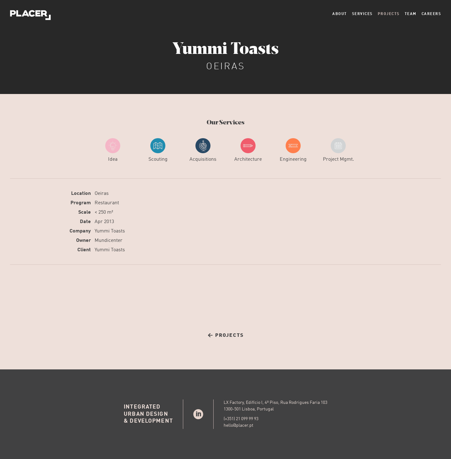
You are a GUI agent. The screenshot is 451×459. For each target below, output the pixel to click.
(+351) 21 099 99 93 (241, 419)
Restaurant (107, 203)
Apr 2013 (104, 221)
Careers (431, 14)
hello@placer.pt (238, 425)
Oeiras (102, 193)
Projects (389, 14)
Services (362, 14)
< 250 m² (104, 212)
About (339, 14)
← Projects (226, 335)
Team (411, 14)
